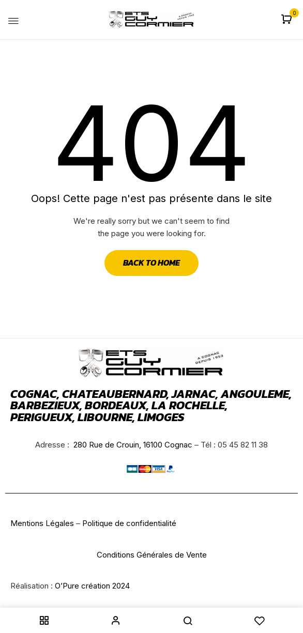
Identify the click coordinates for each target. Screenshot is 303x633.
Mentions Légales (42, 523)
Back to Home (151, 262)
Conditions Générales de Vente (152, 555)
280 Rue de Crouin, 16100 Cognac (131, 445)
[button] (287, 20)
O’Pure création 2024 (92, 586)
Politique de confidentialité (129, 523)
